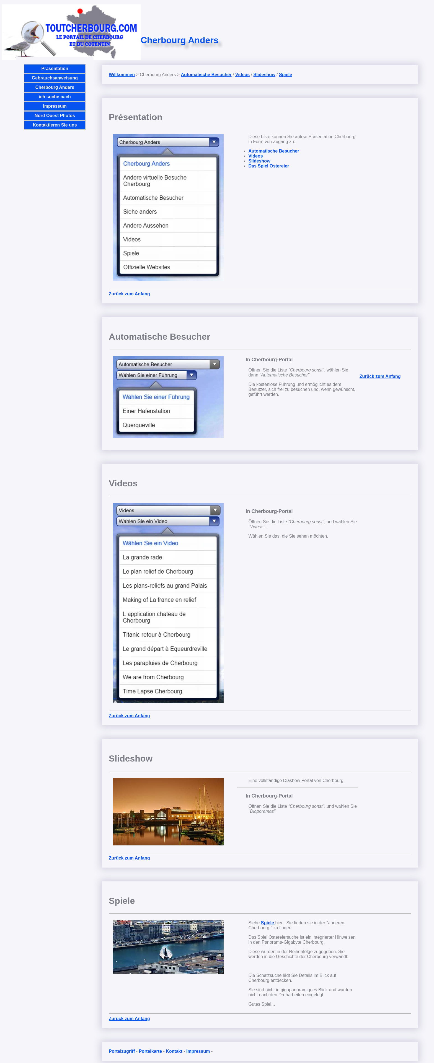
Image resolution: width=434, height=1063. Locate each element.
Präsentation (55, 68)
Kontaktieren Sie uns (55, 125)
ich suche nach (55, 96)
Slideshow (264, 74)
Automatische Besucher (206, 74)
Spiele (285, 74)
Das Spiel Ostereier (268, 166)
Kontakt (174, 1051)
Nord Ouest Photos (55, 115)
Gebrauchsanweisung (55, 78)
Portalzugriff (122, 1051)
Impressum (54, 106)
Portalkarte (150, 1051)
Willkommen (122, 74)
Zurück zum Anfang (129, 293)
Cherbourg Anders (54, 87)
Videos (242, 74)
